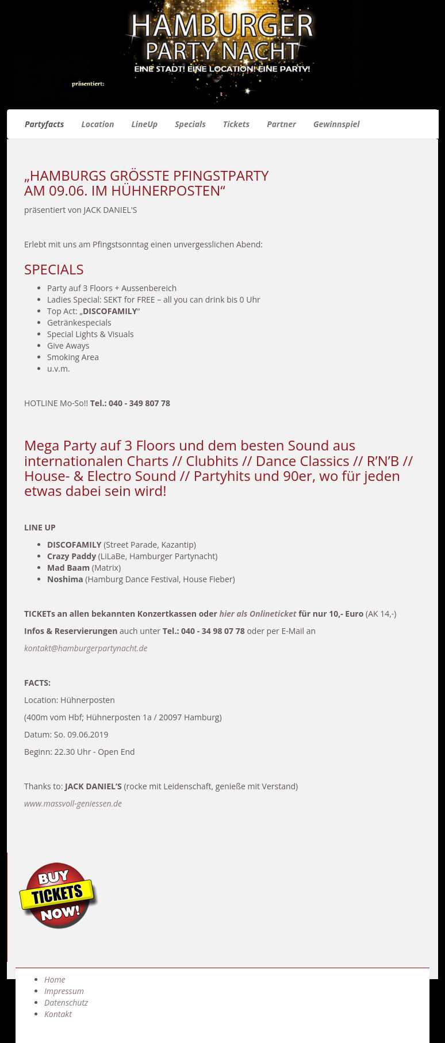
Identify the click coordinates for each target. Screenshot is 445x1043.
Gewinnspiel (336, 124)
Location (97, 124)
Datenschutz (66, 1002)
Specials (190, 124)
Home (55, 979)
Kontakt (58, 1013)
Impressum (64, 990)
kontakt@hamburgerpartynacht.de (85, 648)
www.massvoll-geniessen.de (73, 803)
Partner (281, 124)
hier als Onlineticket (257, 613)
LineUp (145, 124)
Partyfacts (44, 124)
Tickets (236, 124)
